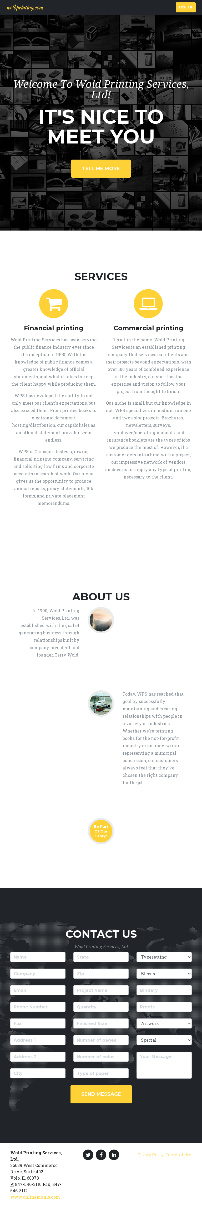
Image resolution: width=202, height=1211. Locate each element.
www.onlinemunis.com (35, 1197)
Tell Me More (101, 168)
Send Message (101, 1094)
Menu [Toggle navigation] (185, 7)
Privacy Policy (150, 1154)
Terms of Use (178, 1154)
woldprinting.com (24, 7)
